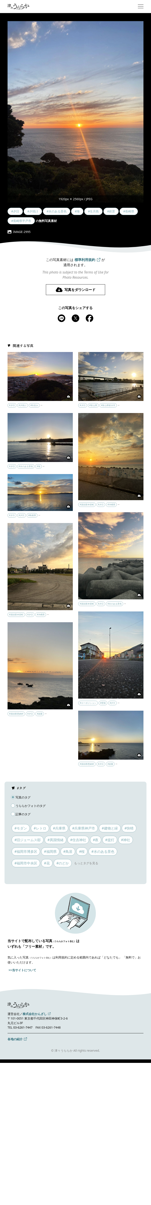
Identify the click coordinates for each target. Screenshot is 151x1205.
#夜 (95, 839)
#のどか (62, 863)
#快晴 (129, 828)
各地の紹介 (15, 1039)
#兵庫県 (59, 828)
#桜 (82, 851)
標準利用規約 (85, 259)
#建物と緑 (110, 828)
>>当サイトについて (22, 970)
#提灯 (109, 839)
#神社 (125, 839)
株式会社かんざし (35, 1014)
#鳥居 (67, 851)
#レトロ (40, 828)
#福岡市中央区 (25, 863)
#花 (47, 863)
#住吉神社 (78, 839)
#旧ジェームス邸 (27, 839)
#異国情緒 (55, 839)
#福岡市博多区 (25, 851)
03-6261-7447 (23, 1027)
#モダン (20, 828)
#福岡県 (50, 851)
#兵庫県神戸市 (83, 828)
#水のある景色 (102, 851)
